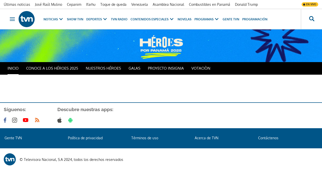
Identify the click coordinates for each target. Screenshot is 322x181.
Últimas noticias (17, 4)
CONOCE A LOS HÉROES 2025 (52, 68)
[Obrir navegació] (12, 19)
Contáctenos (268, 138)
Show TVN (75, 19)
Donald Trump (246, 4)
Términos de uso (144, 138)
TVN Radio (119, 19)
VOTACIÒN (200, 68)
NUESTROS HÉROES (103, 68)
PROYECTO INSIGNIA (166, 68)
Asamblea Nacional (168, 4)
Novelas (184, 19)
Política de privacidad (85, 138)
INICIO (13, 68)
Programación (254, 19)
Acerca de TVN (206, 138)
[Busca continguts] (311, 19)
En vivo (311, 4)
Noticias (54, 19)
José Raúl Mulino (48, 4)
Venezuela (139, 4)
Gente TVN (231, 19)
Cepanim (74, 4)
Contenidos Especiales (153, 19)
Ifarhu (91, 4)
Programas (207, 19)
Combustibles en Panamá (209, 4)
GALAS (134, 68)
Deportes (97, 19)
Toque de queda (113, 4)
